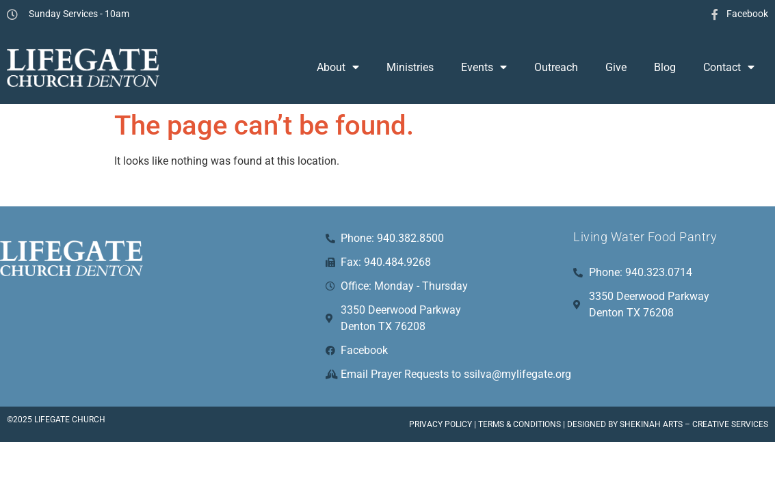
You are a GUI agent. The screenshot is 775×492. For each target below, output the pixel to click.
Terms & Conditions (519, 424)
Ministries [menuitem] (410, 67)
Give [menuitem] (616, 67)
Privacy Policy (440, 424)
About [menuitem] (338, 67)
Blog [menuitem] (665, 67)
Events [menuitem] (484, 67)
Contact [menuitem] (728, 67)
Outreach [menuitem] (556, 67)
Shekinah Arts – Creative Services (694, 424)
